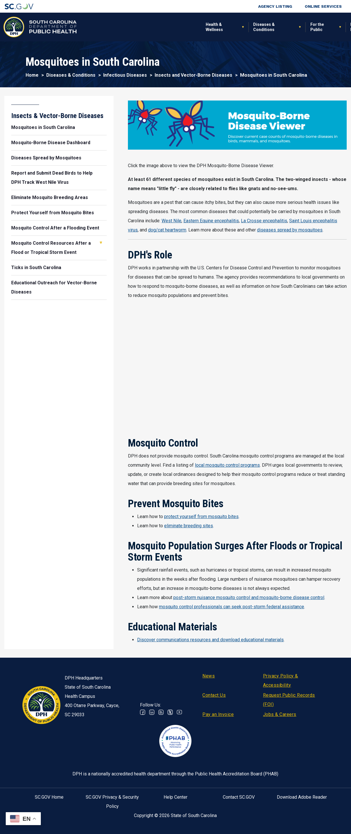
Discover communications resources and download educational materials (210, 639)
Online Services (323, 6)
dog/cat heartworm (167, 230)
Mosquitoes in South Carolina (43, 127)
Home (32, 75)
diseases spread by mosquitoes (290, 230)
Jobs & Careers (279, 714)
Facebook (142, 712)
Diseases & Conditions (139, 27)
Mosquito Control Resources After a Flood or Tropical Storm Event (51, 247)
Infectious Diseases (125, 75)
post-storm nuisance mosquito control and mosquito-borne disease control (248, 597)
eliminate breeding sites (188, 525)
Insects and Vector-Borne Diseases (193, 75)
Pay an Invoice (218, 714)
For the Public (192, 27)
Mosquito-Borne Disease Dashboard (50, 142)
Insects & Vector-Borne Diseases (57, 116)
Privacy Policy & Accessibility (280, 680)
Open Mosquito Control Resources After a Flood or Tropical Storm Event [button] (101, 242)
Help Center (175, 797)
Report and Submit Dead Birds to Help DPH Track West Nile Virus (52, 177)
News (208, 676)
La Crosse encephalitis (264, 220)
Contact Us (214, 695)
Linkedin (151, 712)
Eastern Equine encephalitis (211, 220)
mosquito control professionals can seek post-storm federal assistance (231, 606)
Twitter (170, 712)
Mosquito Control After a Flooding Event (55, 228)
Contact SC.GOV (239, 797)
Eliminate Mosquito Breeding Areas (49, 197)
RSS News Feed (161, 712)
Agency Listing (275, 6)
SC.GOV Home (49, 797)
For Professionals (239, 27)
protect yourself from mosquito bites (201, 516)
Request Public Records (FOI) (289, 699)
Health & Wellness (89, 27)
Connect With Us (312, 27)
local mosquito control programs (227, 465)
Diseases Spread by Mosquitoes (46, 158)
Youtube (179, 712)
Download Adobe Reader (302, 797)
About (279, 27)
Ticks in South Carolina (36, 267)
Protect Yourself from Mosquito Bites (52, 212)
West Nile (171, 220)
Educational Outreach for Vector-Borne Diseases (54, 287)
